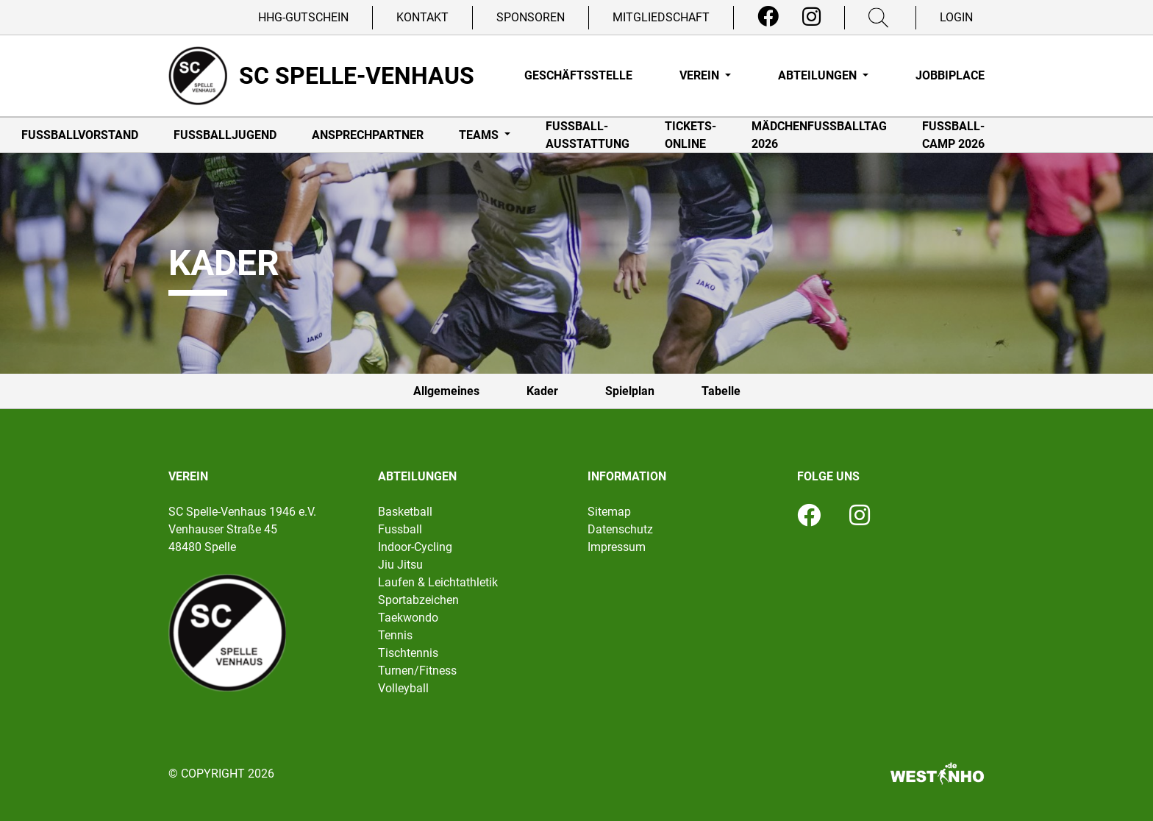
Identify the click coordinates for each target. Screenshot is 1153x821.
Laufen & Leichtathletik (438, 582)
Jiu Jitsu (400, 565)
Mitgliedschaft (661, 17)
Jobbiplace (950, 75)
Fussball (400, 529)
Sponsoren (530, 17)
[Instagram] (811, 17)
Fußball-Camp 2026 (953, 135)
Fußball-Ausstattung (587, 135)
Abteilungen (819, 75)
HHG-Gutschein (303, 17)
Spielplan (629, 391)
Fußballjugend (225, 135)
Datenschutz (620, 529)
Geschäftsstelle (578, 75)
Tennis (395, 635)
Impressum (617, 547)
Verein (700, 75)
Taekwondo (408, 618)
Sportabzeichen (418, 600)
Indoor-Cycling (415, 547)
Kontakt (422, 17)
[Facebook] (768, 17)
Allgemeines (446, 391)
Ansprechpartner (368, 135)
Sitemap (609, 512)
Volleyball (403, 688)
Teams (480, 135)
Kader (542, 391)
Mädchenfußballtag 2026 (819, 135)
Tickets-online (690, 135)
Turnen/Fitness (417, 671)
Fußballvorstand (79, 135)
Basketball (405, 512)
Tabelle (721, 391)
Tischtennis (408, 653)
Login (956, 17)
